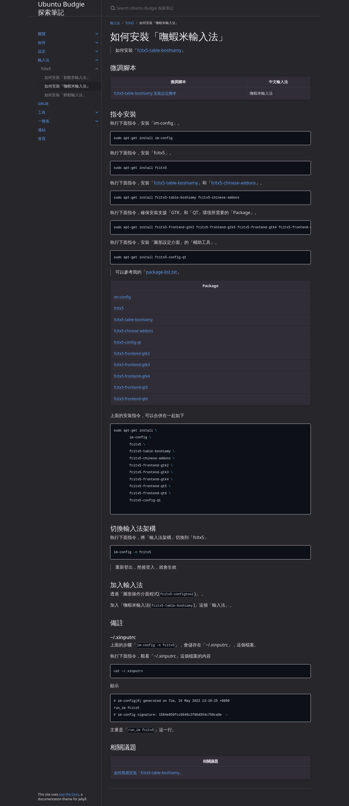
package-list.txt (161, 272)
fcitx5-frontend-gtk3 (132, 364)
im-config (122, 296)
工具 (42, 112)
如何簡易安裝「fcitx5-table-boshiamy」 (148, 772)
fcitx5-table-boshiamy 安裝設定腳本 (145, 93)
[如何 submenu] (96, 42)
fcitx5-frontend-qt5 (131, 387)
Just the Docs (69, 794)
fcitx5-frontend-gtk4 (132, 376)
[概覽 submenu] (96, 33)
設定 (42, 51)
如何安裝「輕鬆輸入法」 (65, 94)
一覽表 (43, 121)
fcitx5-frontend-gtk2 (132, 353)
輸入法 (43, 59)
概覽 (42, 33)
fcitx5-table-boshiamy (159, 50)
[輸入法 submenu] (96, 60)
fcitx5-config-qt (127, 342)
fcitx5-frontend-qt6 (131, 398)
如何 (42, 42)
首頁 (42, 138)
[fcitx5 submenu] (96, 68)
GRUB (43, 103)
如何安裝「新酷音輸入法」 (67, 77)
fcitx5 (46, 68)
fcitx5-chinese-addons (233, 183)
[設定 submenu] (96, 51)
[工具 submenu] (96, 112)
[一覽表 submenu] (96, 121)
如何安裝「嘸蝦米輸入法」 (67, 86)
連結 (42, 129)
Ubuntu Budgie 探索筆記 (61, 8)
